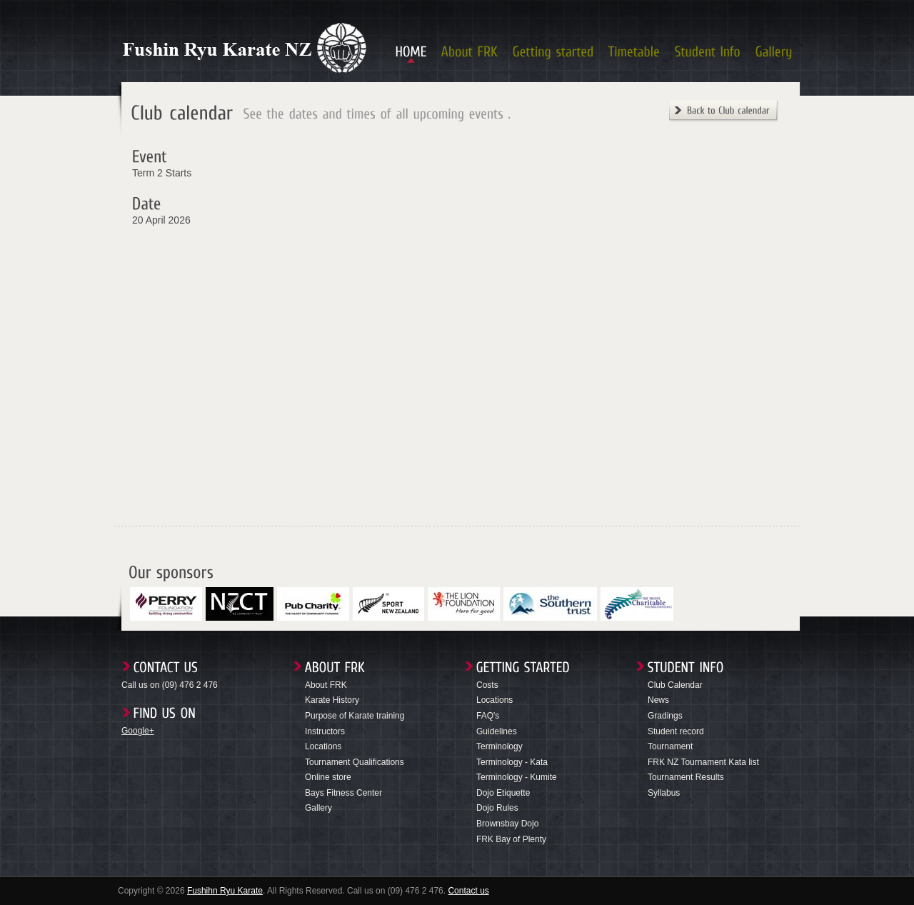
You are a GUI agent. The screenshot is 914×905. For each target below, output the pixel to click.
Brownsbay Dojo (507, 824)
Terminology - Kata (512, 762)
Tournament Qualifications (354, 762)
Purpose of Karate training (354, 716)
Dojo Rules (497, 808)
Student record (676, 731)
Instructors (325, 731)
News (658, 700)
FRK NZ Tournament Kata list (703, 762)
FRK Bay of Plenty (511, 839)
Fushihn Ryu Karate (225, 891)
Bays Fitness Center (343, 793)
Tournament (670, 746)
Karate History (332, 700)
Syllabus (664, 793)
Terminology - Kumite (516, 777)
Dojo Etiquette (503, 793)
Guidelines (496, 731)
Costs (487, 685)
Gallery (318, 808)
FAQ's (487, 716)
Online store (328, 777)
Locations (323, 746)
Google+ (137, 731)
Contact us (468, 891)
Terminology (499, 746)
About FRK (326, 685)
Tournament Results (686, 777)
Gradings (665, 716)
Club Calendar (675, 685)
